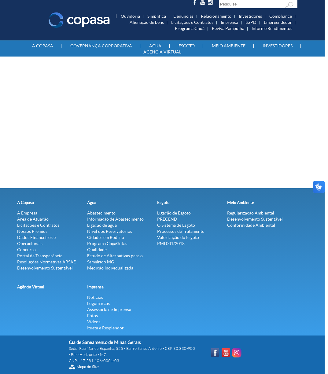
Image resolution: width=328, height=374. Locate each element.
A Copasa (42, 45)
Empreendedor (278, 22)
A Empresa (27, 213)
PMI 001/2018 (171, 243)
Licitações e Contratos (192, 22)
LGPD (250, 22)
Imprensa (229, 22)
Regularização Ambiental (250, 213)
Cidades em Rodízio (105, 237)
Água (155, 45)
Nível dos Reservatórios (109, 231)
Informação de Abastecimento (115, 219)
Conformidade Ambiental (251, 225)
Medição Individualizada (110, 268)
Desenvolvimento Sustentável (45, 268)
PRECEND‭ (167, 219)
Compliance (280, 16)
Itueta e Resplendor (105, 327)
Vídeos (93, 321)
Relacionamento (216, 16)
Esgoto (187, 45)
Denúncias (183, 16)
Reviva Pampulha (228, 28)
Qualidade (97, 249)
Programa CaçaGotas (107, 243)
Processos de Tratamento (181, 231)
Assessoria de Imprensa (109, 309)
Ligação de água (102, 225)
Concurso (26, 249)
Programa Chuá (190, 28)
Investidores (250, 16)
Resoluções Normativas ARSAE (46, 261)
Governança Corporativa (101, 45)
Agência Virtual (162, 52)
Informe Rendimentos (272, 28)
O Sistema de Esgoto (176, 225)
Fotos (92, 315)
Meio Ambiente (228, 45)
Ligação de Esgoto (174, 213)
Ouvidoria (130, 16)
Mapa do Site (87, 367)
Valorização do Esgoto (178, 237)
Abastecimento (101, 213)
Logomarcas (98, 303)
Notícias (95, 297)
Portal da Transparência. (40, 255)
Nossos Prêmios (32, 231)
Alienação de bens (147, 22)
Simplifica (156, 16)
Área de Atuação (33, 219)
